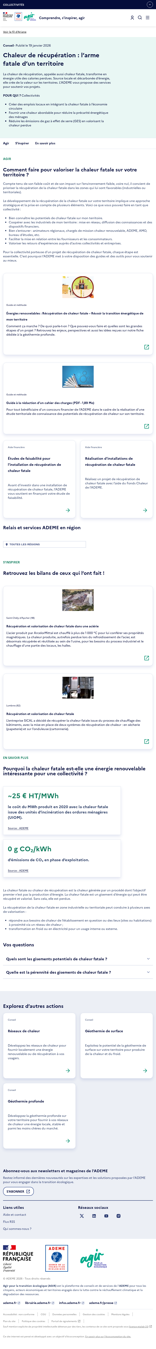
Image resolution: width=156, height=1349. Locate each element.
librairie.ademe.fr (39, 1303)
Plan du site (9, 1321)
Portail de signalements (66, 1321)
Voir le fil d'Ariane (14, 32)
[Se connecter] (132, 18)
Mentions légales (120, 1314)
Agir (6, 143)
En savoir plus (45, 143)
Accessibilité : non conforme (18, 1314)
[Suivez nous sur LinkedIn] (94, 1216)
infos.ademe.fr (71, 1303)
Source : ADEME (18, 828)
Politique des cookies (33, 1321)
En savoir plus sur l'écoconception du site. (108, 1336)
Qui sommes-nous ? (17, 1228)
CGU (43, 1314)
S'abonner (18, 1192)
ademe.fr (11, 1303)
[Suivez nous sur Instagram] (118, 1216)
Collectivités (13, 6)
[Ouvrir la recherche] (139, 18)
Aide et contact (14, 1214)
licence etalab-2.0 (140, 1326)
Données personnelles (64, 1314)
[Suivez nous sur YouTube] (106, 1216)
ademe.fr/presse (103, 1303)
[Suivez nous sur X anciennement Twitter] (82, 1216)
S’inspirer (22, 143)
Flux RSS (9, 1221)
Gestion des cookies (94, 1314)
